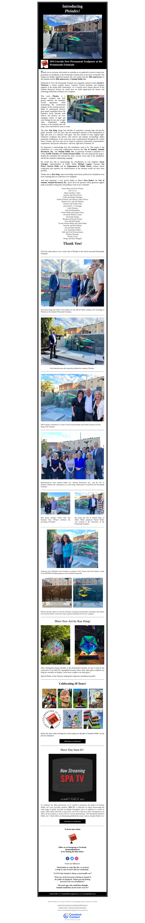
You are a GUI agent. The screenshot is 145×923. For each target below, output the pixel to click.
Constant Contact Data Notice (77, 908)
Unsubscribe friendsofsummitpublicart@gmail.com (72, 905)
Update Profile (63, 908)
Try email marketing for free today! (72, 919)
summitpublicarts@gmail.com (71, 910)
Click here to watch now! (72, 741)
